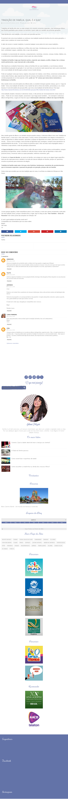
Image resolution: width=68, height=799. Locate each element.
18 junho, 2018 (11, 287)
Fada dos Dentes (6, 542)
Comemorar (38, 539)
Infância (27, 542)
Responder (9, 269)
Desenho (45, 539)
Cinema (15, 539)
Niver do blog (61, 542)
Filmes (15, 542)
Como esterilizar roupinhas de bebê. (24, 459)
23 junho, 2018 (11, 316)
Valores (50, 546)
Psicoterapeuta (25, 546)
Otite (3, 546)
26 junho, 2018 (11, 330)
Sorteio (34, 546)
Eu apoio (52, 539)
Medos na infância (49, 542)
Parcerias (10, 546)
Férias (21, 542)
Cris (8, 328)
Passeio (17, 546)
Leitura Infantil (37, 542)
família (34, 23)
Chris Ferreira (12, 315)
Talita (9, 273)
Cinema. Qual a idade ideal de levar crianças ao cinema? (31, 443)
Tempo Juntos (42, 546)
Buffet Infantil (6, 539)
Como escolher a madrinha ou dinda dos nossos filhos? (31, 467)
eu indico (5, 549)
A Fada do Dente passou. (20, 451)
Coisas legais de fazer (26, 539)
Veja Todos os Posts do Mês (34, 529)
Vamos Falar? (58, 546)
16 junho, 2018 (11, 261)
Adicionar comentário (13, 343)
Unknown (10, 259)
